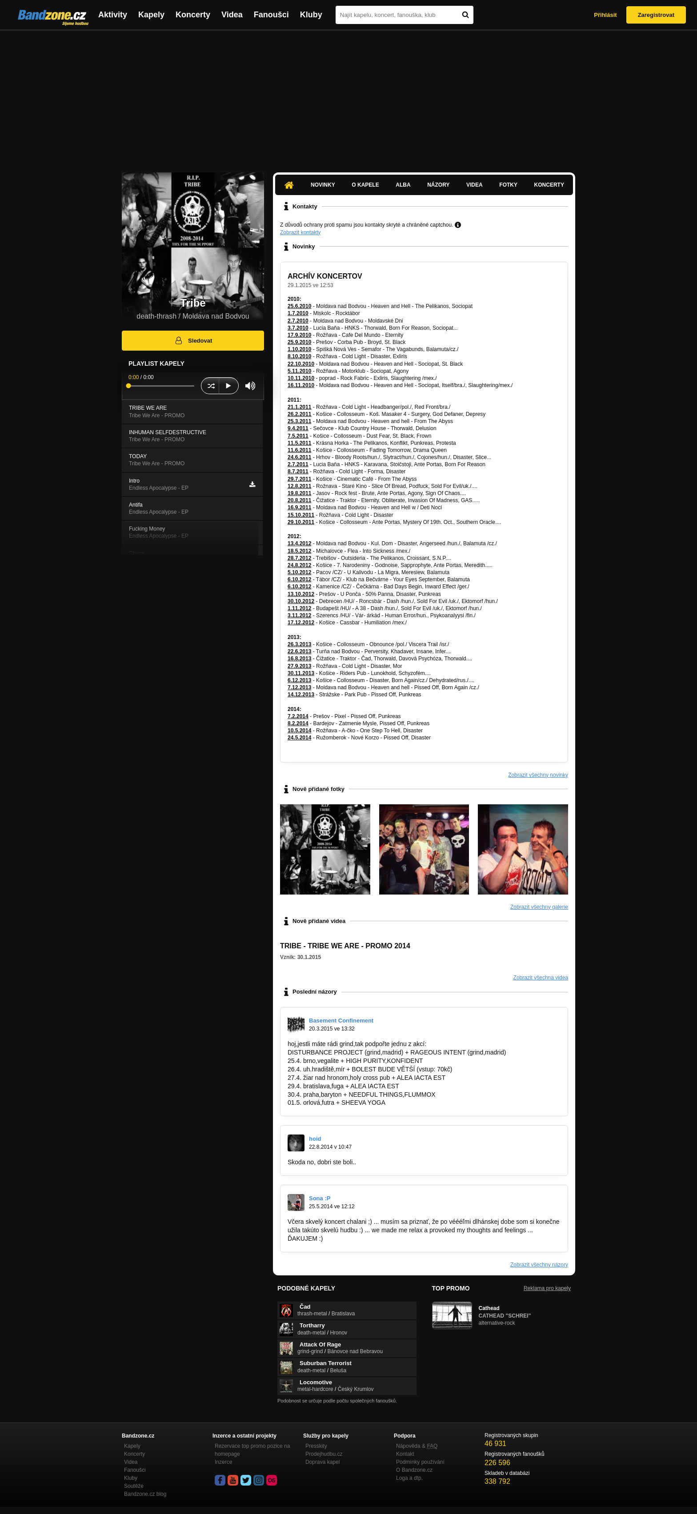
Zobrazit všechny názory (539, 1265)
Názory (438, 185)
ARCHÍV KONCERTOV (325, 276)
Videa (232, 14)
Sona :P (319, 1198)
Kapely (151, 14)
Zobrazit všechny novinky (538, 775)
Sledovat (193, 340)
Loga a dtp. (409, 1478)
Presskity (316, 1446)
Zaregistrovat (656, 15)
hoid (315, 1138)
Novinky (323, 185)
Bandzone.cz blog (145, 1494)
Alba (403, 185)
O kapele (365, 185)
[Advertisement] (348, 97)
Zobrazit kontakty (300, 232)
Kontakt (405, 1454)
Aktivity (112, 14)
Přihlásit (605, 15)
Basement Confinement (341, 1020)
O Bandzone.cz (414, 1470)
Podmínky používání (420, 1462)
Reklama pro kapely (547, 1288)
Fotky (508, 185)
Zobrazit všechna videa (540, 978)
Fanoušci (271, 14)
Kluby (311, 14)
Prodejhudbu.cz (323, 1454)
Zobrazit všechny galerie (539, 907)
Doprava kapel (322, 1462)
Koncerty (193, 14)
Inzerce (223, 1462)
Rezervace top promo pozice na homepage (252, 1450)
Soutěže (134, 1486)
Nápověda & (416, 1446)
